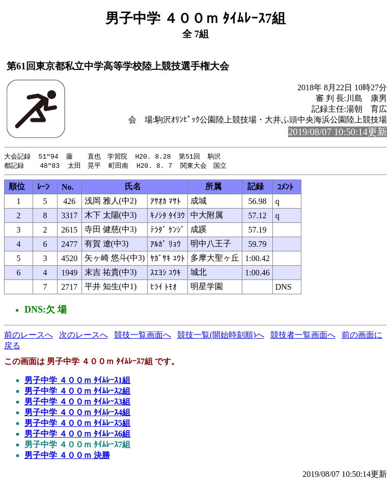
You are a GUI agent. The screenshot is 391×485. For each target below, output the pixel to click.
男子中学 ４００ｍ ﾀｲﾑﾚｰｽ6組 (77, 434)
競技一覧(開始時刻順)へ (220, 335)
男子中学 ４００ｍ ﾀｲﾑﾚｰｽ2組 (77, 392)
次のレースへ (83, 335)
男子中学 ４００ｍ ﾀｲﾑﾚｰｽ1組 (77, 381)
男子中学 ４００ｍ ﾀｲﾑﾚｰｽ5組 (77, 424)
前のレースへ (28, 335)
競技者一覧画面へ (303, 335)
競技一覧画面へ (142, 335)
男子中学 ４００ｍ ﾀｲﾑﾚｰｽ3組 (77, 402)
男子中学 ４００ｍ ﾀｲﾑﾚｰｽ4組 (77, 413)
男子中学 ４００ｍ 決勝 (67, 456)
